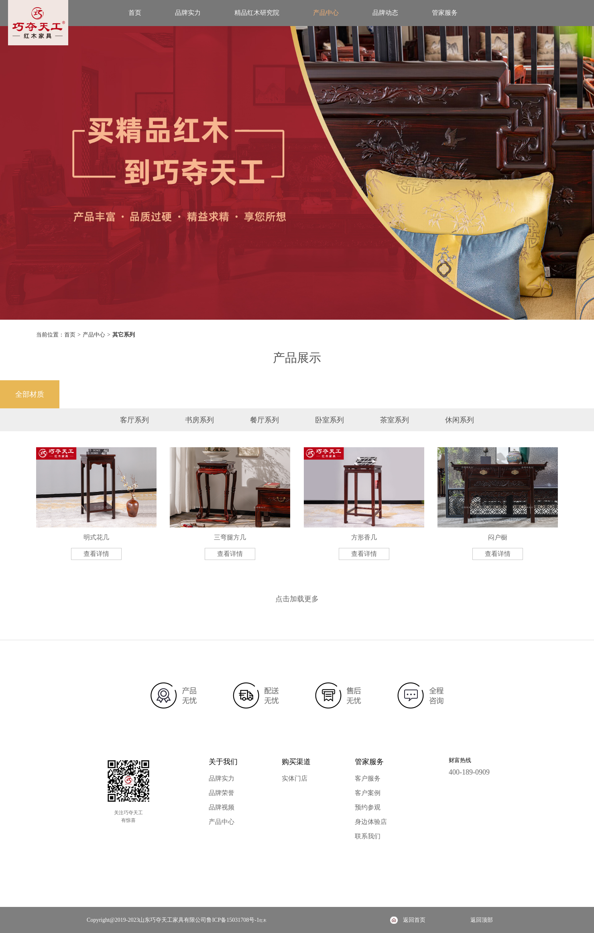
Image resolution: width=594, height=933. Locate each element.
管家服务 (445, 12)
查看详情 (96, 553)
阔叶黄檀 (326, 394)
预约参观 (367, 807)
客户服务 (367, 778)
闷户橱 (497, 537)
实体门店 (294, 778)
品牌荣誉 (221, 792)
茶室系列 (394, 420)
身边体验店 (371, 821)
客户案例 (367, 792)
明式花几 (96, 537)
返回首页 (414, 920)
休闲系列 (459, 420)
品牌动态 (385, 12)
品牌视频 (221, 807)
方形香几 (364, 537)
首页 (134, 12)
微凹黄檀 (267, 394)
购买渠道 (296, 762)
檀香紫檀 (148, 394)
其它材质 (564, 394)
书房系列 (199, 420)
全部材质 (29, 394)
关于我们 (223, 762)
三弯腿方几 (230, 537)
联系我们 (367, 836)
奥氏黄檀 (386, 394)
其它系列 (123, 335)
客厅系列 (134, 420)
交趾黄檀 (207, 394)
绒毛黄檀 (445, 394)
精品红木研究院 (256, 12)
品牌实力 (188, 12)
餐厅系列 (264, 420)
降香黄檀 (89, 394)
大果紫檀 (504, 394)
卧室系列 (329, 420)
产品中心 (326, 12)
